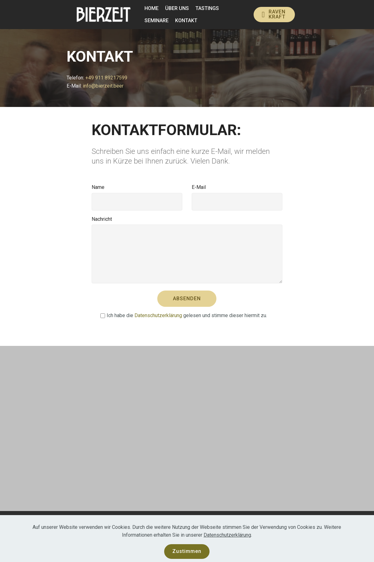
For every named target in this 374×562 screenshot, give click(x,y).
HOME (151, 8)
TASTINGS (207, 8)
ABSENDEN (187, 298)
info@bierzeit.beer (104, 86)
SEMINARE (156, 20)
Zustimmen (186, 551)
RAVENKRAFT (274, 14)
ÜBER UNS (177, 8)
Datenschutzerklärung (158, 315)
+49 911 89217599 (106, 78)
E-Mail (199, 187)
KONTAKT (186, 20)
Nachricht (102, 219)
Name (98, 187)
